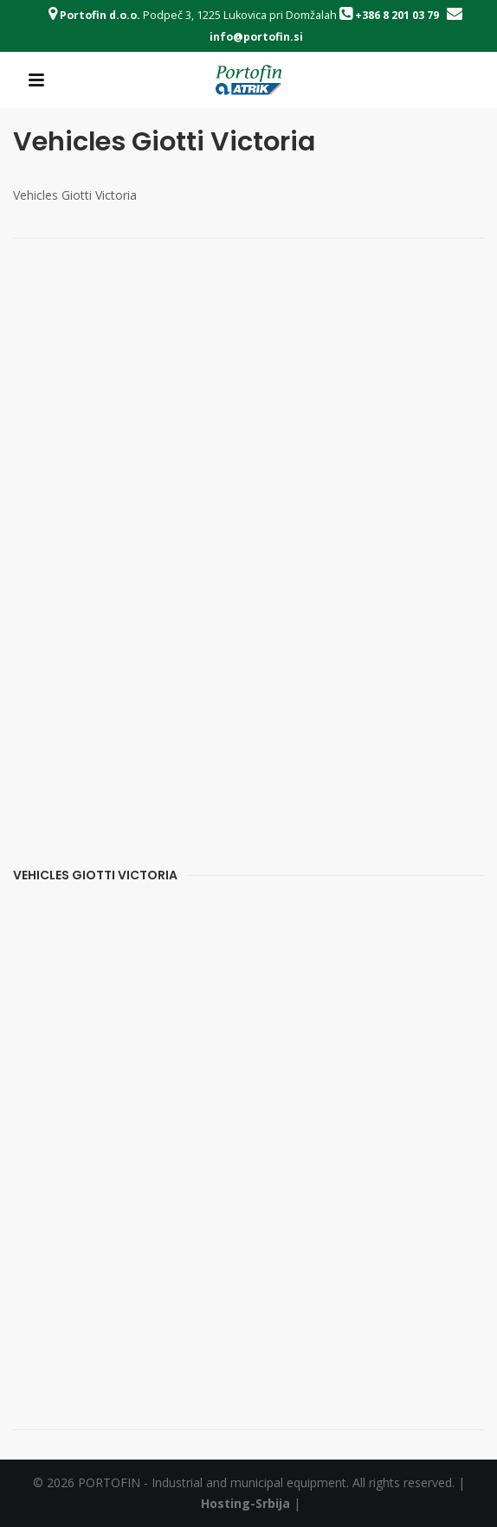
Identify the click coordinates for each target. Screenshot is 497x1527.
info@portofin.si (256, 36)
